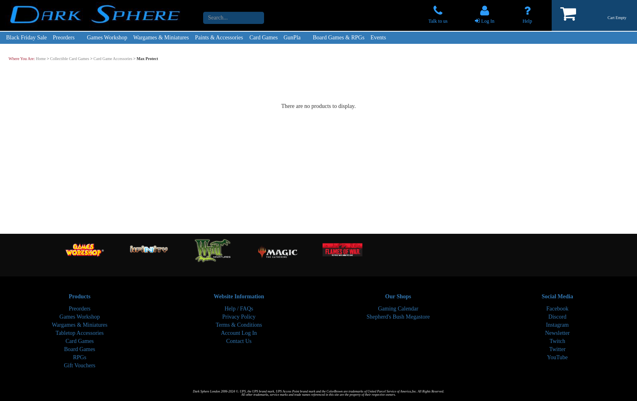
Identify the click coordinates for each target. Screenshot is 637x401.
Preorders (64, 37)
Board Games (79, 349)
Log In (487, 21)
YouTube (557, 357)
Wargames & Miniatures (161, 37)
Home (41, 58)
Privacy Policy (239, 317)
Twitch (558, 341)
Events (378, 37)
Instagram (557, 325)
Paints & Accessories (219, 37)
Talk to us (437, 21)
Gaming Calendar (398, 309)
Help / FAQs (239, 309)
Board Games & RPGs (338, 37)
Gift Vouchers (79, 365)
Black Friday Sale (26, 37)
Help (527, 21)
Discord (557, 317)
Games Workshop (107, 37)
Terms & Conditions (239, 325)
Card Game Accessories (112, 58)
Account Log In (239, 333)
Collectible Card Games (69, 58)
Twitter (557, 349)
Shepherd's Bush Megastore (398, 317)
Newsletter (557, 333)
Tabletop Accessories (80, 333)
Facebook (557, 309)
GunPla (292, 37)
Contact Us (239, 341)
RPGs (80, 357)
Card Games (263, 37)
